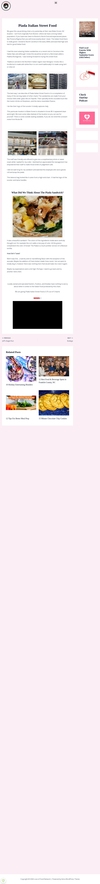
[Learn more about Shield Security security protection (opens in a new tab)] (3, 880)
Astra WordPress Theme (70, 879)
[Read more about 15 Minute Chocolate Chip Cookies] (54, 403)
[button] (55, 2)
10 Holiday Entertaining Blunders (19, 385)
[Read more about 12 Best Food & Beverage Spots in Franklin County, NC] (54, 366)
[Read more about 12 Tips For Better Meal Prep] (21, 403)
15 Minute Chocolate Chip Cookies (53, 418)
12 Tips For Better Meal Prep (17, 418)
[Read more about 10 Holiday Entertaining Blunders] (21, 369)
